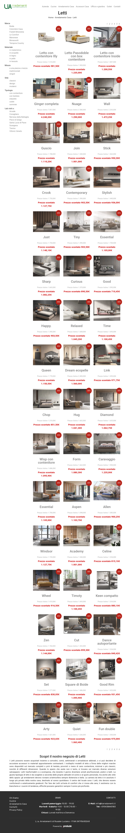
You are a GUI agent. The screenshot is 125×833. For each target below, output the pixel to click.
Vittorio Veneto (15, 131)
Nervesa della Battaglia (19, 117)
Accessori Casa (82, 6)
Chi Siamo (14, 798)
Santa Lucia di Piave (17, 123)
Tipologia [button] (8, 90)
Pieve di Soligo (15, 120)
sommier (13, 104)
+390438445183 (108, 807)
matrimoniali (14, 71)
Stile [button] (6, 78)
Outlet (109, 6)
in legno (12, 56)
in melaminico (15, 50)
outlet (11, 102)
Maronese (13, 37)
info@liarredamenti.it (106, 803)
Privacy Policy (15, 810)
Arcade (12, 111)
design (12, 83)
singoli (12, 74)
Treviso (12, 128)
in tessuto (13, 61)
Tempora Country (16, 43)
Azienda (45, 6)
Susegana (13, 125)
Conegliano (14, 114)
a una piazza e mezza (18, 68)
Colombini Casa (16, 29)
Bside (11, 26)
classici (12, 81)
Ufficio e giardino (98, 6)
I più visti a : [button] (10, 108)
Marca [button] (7, 23)
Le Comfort (14, 35)
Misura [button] (7, 65)
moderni (12, 86)
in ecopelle (13, 53)
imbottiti (13, 99)
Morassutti (14, 40)
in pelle (12, 58)
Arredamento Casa (66, 6)
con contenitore (16, 93)
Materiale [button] (9, 47)
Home (50, 17)
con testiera (14, 96)
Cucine (53, 6)
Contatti (117, 6)
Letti (75, 17)
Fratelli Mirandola (16, 32)
